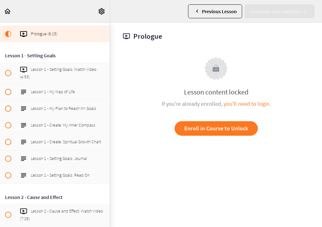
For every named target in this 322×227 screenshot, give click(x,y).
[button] (8, 11)
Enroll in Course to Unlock (216, 128)
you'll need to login (246, 103)
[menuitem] (102, 11)
